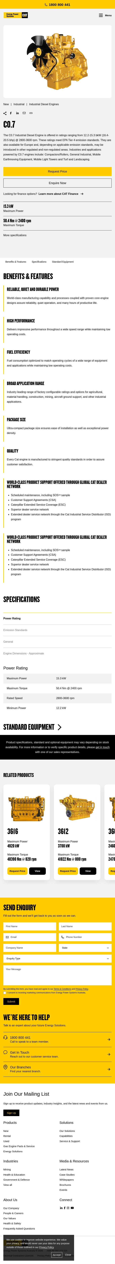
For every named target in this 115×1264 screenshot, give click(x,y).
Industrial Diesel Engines (44, 104)
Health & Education (14, 1174)
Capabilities (66, 1136)
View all (7, 1184)
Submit (11, 1001)
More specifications (14, 235)
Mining (7, 1169)
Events (63, 1189)
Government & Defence (16, 1179)
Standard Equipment (63, 261)
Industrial (18, 104)
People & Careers (13, 1213)
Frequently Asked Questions (19, 1228)
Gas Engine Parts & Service (19, 1146)
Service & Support (70, 1141)
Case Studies (67, 1174)
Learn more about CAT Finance (61, 194)
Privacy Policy (82, 989)
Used (6, 1141)
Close (68, 1254)
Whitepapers (67, 1179)
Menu (105, 15)
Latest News (67, 1169)
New (6, 104)
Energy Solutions (12, 1151)
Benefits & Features (15, 261)
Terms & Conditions (62, 989)
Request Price (17, 871)
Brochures (65, 1184)
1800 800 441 (57, 5)
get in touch (103, 747)
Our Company (11, 1208)
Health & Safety (12, 1223)
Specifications (39, 261)
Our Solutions (67, 1131)
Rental (7, 1136)
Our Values (9, 1218)
